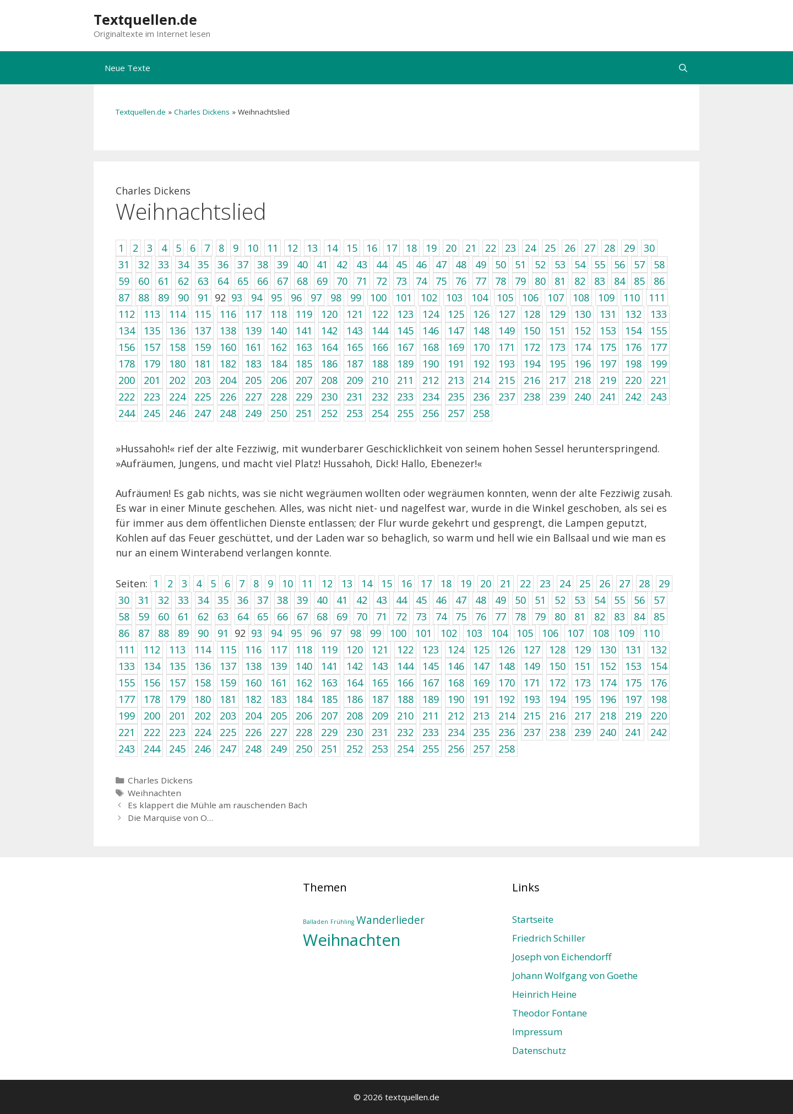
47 (460, 600)
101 (423, 633)
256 (456, 748)
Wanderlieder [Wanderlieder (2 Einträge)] (390, 920)
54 (599, 600)
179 (177, 699)
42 (361, 600)
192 (506, 699)
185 (329, 699)
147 (481, 666)
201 (177, 715)
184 (304, 699)
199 (126, 715)
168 (456, 682)
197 (633, 699)
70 (361, 616)
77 (500, 616)
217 (582, 715)
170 (506, 682)
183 (278, 699)
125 (481, 649)
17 (426, 583)
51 (540, 600)
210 (405, 715)
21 (505, 583)
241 (633, 732)
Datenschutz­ (539, 1050)
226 (253, 732)
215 (532, 715)
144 (405, 666)
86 (123, 633)
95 (296, 633)
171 (532, 682)
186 (354, 699)
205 (278, 715)
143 (380, 666)
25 (584, 583)
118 (304, 649)
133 (126, 666)
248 (253, 748)
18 (446, 583)
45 (421, 600)
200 (152, 715)
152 (608, 666)
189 (430, 699)
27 (624, 583)
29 (664, 583)
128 (557, 649)
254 (405, 748)
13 (346, 583)
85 (659, 616)
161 (278, 682)
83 (619, 616)
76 (480, 616)
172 (557, 682)
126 (506, 649)
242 (658, 732)
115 (228, 649)
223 (177, 732)
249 (278, 748)
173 (582, 682)
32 (163, 600)
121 (380, 649)
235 (481, 732)
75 (460, 616)
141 (329, 666)
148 (506, 666)
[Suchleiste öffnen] (683, 67)
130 (608, 649)
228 (304, 732)
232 (405, 732)
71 (381, 616)
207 (329, 715)
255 (430, 748)
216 (557, 715)
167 (430, 682)
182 (253, 699)
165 (380, 682)
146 (456, 666)
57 (659, 600)
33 (183, 600)
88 (163, 633)
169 (481, 682)
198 (658, 699)
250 (304, 748)
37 (262, 600)
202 (202, 715)
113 (177, 649)
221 (126, 732)
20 (485, 583)
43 (381, 600)
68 (322, 616)
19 (465, 583)
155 (126, 682)
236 (506, 732)
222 (152, 732)
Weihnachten (154, 792)
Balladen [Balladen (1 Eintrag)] (315, 922)
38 (282, 600)
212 (456, 715)
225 (228, 732)
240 (608, 732)
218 (608, 715)
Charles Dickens (202, 112)
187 (380, 699)
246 (202, 748)
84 (639, 616)
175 (633, 682)
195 (582, 699)
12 (327, 583)
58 (123, 616)
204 (253, 715)
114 (202, 649)
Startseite (532, 919)
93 (256, 633)
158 (202, 682)
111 (126, 649)
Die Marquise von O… (170, 817)
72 (401, 616)
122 (405, 649)
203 (228, 715)
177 (126, 699)
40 (322, 600)
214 (506, 715)
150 (557, 666)
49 (500, 600)
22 (525, 583)
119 (329, 649)
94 (276, 633)
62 (203, 616)
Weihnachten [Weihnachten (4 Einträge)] (351, 940)
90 (203, 633)
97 (335, 633)
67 (302, 616)
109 (626, 633)
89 (183, 633)
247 (228, 748)
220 (658, 715)
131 (633, 649)
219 (633, 715)
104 (499, 633)
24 (565, 583)
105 (525, 633)
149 (532, 666)
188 (405, 699)
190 (456, 699)
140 (304, 666)
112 (152, 649)
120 (354, 649)
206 (304, 715)
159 (228, 682)
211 (430, 715)
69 (341, 616)
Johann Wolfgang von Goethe (575, 975)
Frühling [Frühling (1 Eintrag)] (342, 922)
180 (202, 699)
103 (474, 633)
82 (599, 616)
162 (304, 682)
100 (398, 633)
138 (253, 666)
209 (380, 715)
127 (532, 649)
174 (608, 682)
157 (177, 682)
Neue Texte (127, 67)
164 (354, 682)
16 (406, 583)
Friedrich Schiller (548, 938)
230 (354, 732)
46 (441, 600)
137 (228, 666)
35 (223, 600)
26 (604, 583)
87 (143, 633)
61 (183, 616)
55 (619, 600)
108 (601, 633)
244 (152, 748)
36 (242, 600)
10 (287, 583)
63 (223, 616)
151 (582, 666)
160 (253, 682)
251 (329, 748)
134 (152, 666)
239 (582, 732)
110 (651, 633)
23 (545, 583)
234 (456, 732)
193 (532, 699)
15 (386, 583)
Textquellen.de (145, 19)
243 (126, 748)
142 (354, 666)
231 (380, 732)
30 (123, 600)
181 (228, 699)
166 (405, 682)
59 (143, 616)
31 (143, 600)
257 (481, 748)
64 (242, 616)
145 (430, 666)
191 (481, 699)
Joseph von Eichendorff (561, 956)
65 (262, 616)
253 (380, 748)
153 (633, 666)
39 (302, 600)
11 (307, 583)
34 (203, 600)
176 (658, 682)
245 (177, 748)
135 (177, 666)
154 (658, 666)
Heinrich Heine (544, 994)
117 (278, 649)
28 (644, 583)
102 (449, 633)
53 (579, 600)
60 (163, 616)
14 (366, 583)
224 (202, 732)
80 (560, 616)
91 (223, 633)
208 (354, 715)
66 (282, 616)
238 (557, 732)
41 (341, 600)
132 (658, 649)
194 (557, 699)
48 (480, 600)
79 (540, 616)
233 (430, 732)
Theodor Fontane (549, 1013)
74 (441, 616)
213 (481, 715)
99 (375, 633)
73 (421, 616)
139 (278, 666)
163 (329, 682)
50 (520, 600)
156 (152, 682)
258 (506, 748)
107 (575, 633)
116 (253, 649)
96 (316, 633)
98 (355, 633)
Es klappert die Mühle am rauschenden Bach (217, 804)
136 (202, 666)
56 (639, 600)
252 (354, 748)
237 (532, 732)
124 (456, 649)
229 (329, 732)
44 (401, 600)
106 (550, 633)
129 (582, 649)
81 (579, 616)
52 (560, 600)
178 (152, 699)
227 (278, 732)
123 (430, 649)
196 (608, 699)
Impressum (537, 1031)
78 (520, 616)
